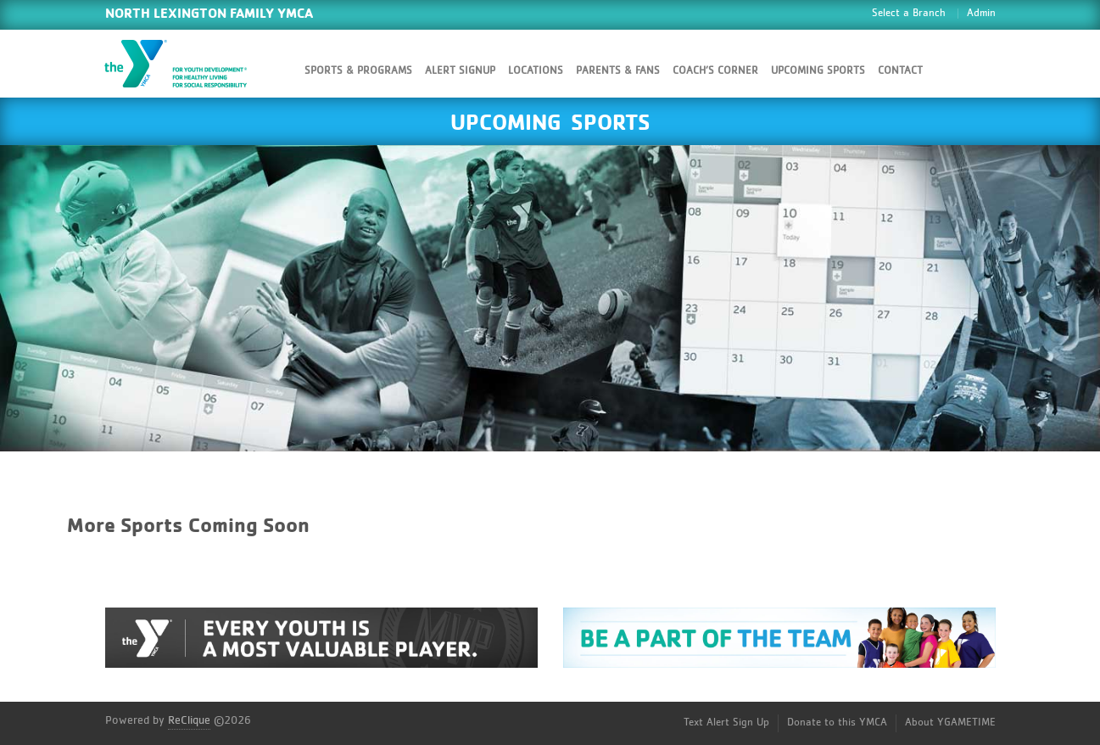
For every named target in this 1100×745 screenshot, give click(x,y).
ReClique (189, 720)
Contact (900, 70)
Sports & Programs (358, 70)
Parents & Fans (618, 70)
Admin (981, 13)
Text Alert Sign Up (726, 722)
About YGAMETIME (950, 722)
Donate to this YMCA (837, 722)
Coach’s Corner (715, 70)
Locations (535, 70)
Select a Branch (909, 13)
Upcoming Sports (818, 70)
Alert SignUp (460, 70)
